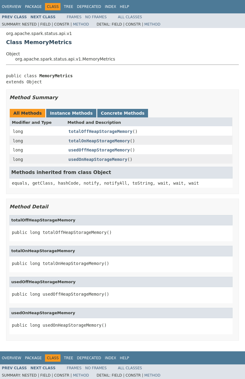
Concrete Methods (123, 113)
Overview (11, 7)
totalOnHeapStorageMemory (99, 140)
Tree (68, 7)
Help (124, 7)
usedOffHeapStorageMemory (99, 150)
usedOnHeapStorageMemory (97, 159)
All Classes (130, 17)
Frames (74, 17)
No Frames (96, 17)
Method (81, 24)
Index (110, 7)
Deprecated (89, 7)
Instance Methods (71, 113)
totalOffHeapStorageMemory (100, 131)
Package (33, 7)
